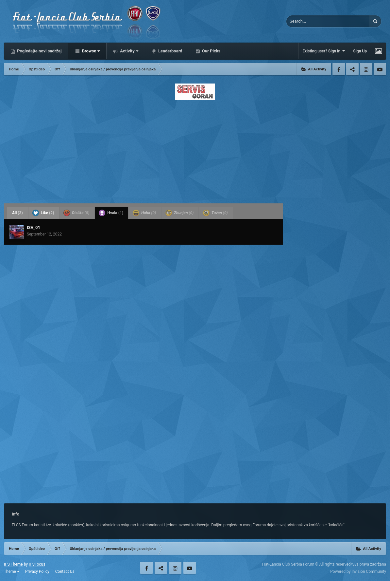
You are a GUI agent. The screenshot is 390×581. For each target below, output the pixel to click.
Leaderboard (169, 50)
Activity (128, 50)
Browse (90, 50)
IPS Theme (13, 564)
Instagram (366, 69)
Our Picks (211, 50)
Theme (11, 571)
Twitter (352, 69)
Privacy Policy (37, 571)
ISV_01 (33, 227)
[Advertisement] (195, 150)
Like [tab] (43, 213)
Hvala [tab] (111, 213)
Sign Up (360, 51)
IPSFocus (37, 564)
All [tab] (17, 213)
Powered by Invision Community (358, 571)
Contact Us (65, 571)
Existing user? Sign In (323, 50)
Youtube (380, 69)
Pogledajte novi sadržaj (39, 50)
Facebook (338, 69)
